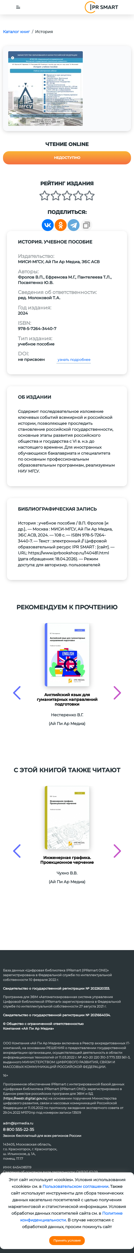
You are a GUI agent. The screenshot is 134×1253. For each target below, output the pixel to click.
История (44, 31)
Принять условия (67, 1240)
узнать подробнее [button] (73, 359)
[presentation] (17, 693)
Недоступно (67, 157)
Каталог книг (16, 31)
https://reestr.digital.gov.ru (25, 1098)
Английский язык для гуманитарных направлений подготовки (67, 699)
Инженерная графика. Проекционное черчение (67, 860)
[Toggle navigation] (18, 7)
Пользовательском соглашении (75, 1186)
